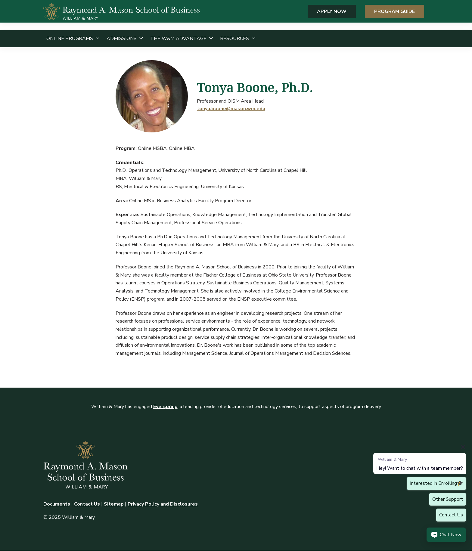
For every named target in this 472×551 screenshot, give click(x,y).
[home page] (121, 15)
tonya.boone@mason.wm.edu (231, 108)
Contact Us (87, 504)
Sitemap (114, 504)
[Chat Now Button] (446, 535)
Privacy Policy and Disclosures (163, 504)
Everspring (165, 406)
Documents (56, 504)
